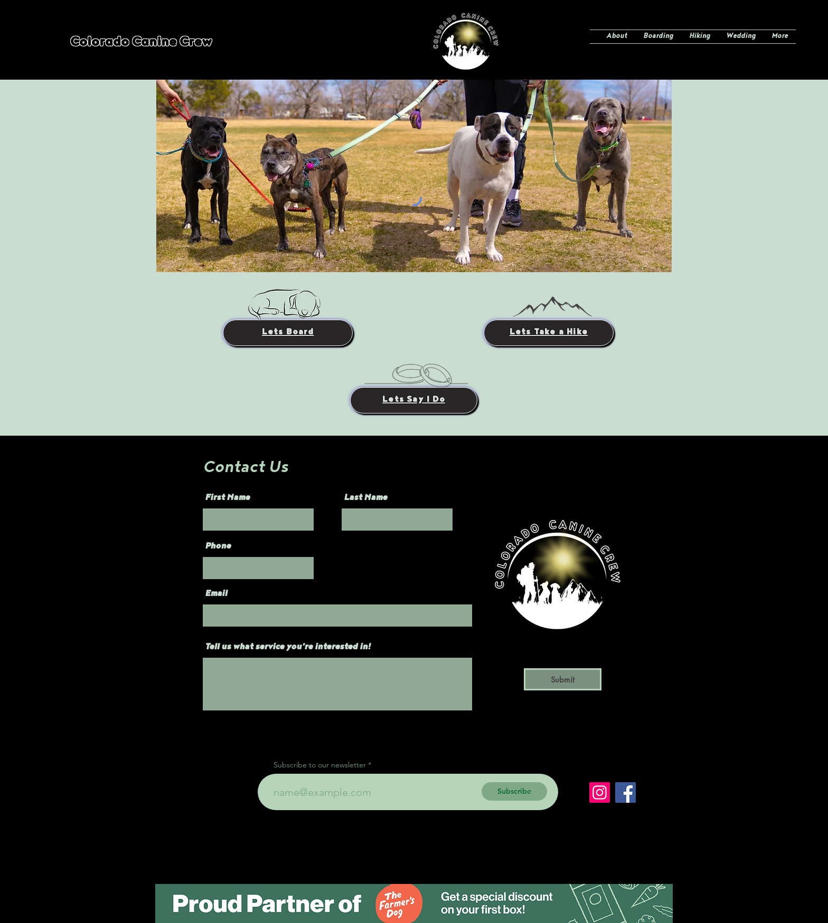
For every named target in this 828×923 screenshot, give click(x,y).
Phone (218, 547)
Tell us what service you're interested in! (287, 647)
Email (216, 594)
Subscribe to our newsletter (320, 764)
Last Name (365, 498)
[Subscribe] (514, 791)
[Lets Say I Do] (413, 400)
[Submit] (562, 679)
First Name (227, 498)
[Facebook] (625, 792)
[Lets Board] (288, 333)
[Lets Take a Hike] (549, 333)
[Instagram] (599, 792)
